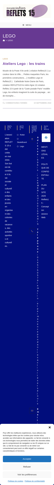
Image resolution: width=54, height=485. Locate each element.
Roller (22, 135)
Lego (22, 146)
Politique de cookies (15, 481)
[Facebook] (46, 137)
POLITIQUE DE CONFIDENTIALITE (45, 171)
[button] (49, 427)
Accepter (27, 459)
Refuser (27, 466)
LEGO (10, 40)
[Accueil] (4, 40)
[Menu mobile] (27, 25)
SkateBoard (22, 142)
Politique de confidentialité (35, 481)
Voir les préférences (27, 474)
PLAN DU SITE (44, 188)
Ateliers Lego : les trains (24, 64)
